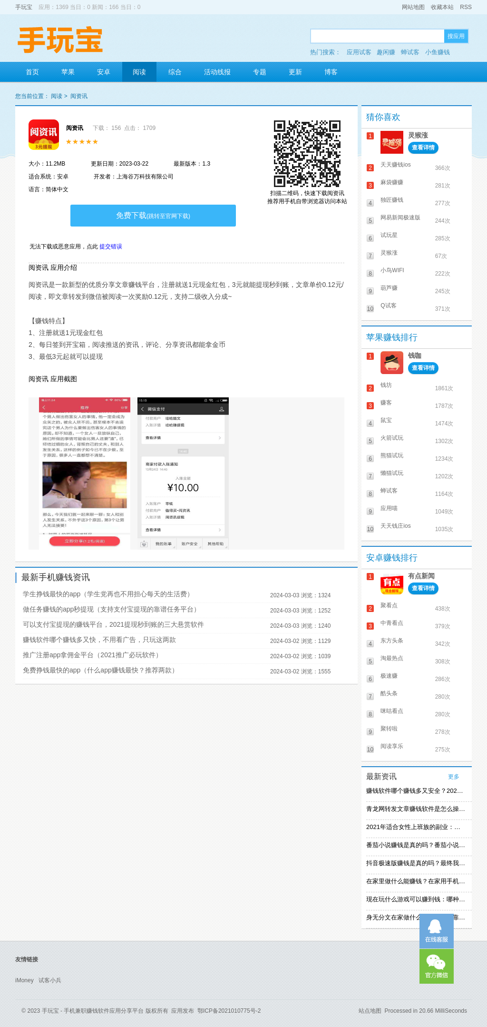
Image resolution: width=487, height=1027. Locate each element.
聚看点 (389, 605)
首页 (32, 72)
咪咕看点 (391, 711)
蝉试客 (410, 52)
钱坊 (386, 385)
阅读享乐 (391, 746)
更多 (453, 776)
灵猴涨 (418, 135)
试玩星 (389, 235)
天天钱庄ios (395, 526)
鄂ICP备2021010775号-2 (229, 1010)
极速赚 (389, 675)
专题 (259, 72)
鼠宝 (386, 420)
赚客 (386, 402)
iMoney (24, 980)
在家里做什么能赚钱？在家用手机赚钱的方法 (415, 881)
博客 (331, 72)
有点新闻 (421, 576)
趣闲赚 (386, 52)
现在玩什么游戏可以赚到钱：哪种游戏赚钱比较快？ (415, 899)
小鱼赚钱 (437, 52)
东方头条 (391, 640)
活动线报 (217, 72)
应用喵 (389, 508)
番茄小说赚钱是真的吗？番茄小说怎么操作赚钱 (415, 845)
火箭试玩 (391, 437)
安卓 (103, 72)
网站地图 (413, 7)
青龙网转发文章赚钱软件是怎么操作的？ (415, 808)
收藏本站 (442, 7)
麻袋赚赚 (391, 182)
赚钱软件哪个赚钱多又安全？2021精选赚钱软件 (415, 790)
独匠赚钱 (391, 200)
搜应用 (456, 36)
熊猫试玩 (391, 455)
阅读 (139, 72)
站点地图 (370, 1010)
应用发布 (182, 1010)
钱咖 (414, 355)
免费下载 (153, 215)
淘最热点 (391, 658)
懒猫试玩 (391, 473)
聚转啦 (389, 728)
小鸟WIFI (392, 270)
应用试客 (359, 52)
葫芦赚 (389, 288)
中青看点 (391, 623)
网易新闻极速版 (400, 217)
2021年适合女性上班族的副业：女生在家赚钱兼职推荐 (415, 826)
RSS (466, 7)
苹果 (68, 72)
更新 (295, 72)
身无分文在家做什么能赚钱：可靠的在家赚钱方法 (415, 917)
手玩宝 (23, 7)
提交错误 (110, 246)
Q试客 (388, 305)
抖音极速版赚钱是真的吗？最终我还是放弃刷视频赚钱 (415, 863)
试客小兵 (50, 980)
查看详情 (423, 147)
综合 (175, 72)
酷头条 (389, 693)
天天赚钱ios (395, 164)
